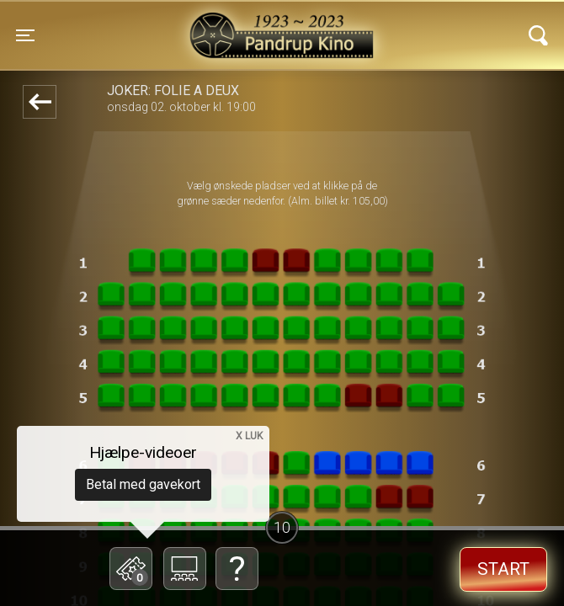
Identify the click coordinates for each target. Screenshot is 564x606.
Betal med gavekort (143, 484)
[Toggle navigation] (25, 35)
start (503, 569)
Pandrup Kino (166, 24)
